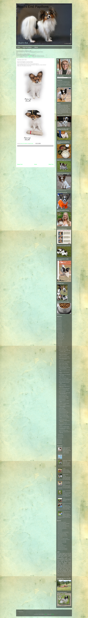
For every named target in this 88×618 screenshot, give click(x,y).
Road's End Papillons (33, 6)
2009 (59, 443)
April (60, 345)
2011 (59, 440)
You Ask (66, 576)
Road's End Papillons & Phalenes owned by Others (64, 406)
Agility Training (67, 554)
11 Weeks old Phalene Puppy (63, 412)
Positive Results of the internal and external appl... (64, 375)
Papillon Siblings (61, 408)
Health (58, 561)
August (60, 339)
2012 (59, 439)
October (60, 336)
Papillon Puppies (62, 563)
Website (36, 47)
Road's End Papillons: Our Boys (65, 567)
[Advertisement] (35, 155)
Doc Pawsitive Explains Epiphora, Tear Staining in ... (64, 428)
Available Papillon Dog (66, 447)
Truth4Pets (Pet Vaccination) (62, 549)
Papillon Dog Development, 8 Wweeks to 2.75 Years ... (63, 355)
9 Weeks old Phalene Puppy (63, 415)
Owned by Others (62, 562)
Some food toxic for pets (62, 522)
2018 (59, 325)
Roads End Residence (63, 572)
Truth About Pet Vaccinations (62, 548)
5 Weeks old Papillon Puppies (64, 378)
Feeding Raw (60, 543)
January (60, 437)
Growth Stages (64, 560)
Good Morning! (61, 360)
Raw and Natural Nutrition (62, 545)
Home (18, 47)
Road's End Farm (68, 566)
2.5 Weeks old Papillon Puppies (64, 426)
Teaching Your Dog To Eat (62, 527)
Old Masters (66, 561)
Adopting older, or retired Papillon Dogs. (67, 461)
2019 (59, 323)
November (61, 335)
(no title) (64, 468)
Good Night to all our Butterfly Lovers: (65, 379)
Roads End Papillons (65, 569)
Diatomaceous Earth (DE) (62, 542)
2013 (59, 332)
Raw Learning (60, 537)
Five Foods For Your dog (62, 540)
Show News (59, 575)
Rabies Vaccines (60, 544)
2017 (59, 326)
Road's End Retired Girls (63, 422)
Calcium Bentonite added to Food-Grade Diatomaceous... (64, 358)
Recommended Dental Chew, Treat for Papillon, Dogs (64, 351)
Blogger (52, 614)
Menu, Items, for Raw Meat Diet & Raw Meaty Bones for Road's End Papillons (66, 483)
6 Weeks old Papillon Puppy (63, 349)
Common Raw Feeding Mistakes (63, 532)
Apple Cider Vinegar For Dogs (63, 538)
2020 (59, 322)
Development (60, 558)
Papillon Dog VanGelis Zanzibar (64, 356)
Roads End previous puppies (65, 574)
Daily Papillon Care (62, 557)
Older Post (51, 164)
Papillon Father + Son (62, 376)
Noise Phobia (60, 529)
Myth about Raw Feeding (62, 533)
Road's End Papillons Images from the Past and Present (64, 368)
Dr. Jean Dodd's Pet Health (62, 534)
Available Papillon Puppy (63, 347)
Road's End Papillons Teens (63, 430)
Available (59, 555)
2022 (59, 319)
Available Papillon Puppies (63, 346)
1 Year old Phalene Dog (63, 419)
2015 (59, 329)
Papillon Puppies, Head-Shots (64, 366)
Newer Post (20, 164)
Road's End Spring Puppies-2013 (64, 388)
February (60, 435)
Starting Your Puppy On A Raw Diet (63, 523)
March (60, 434)
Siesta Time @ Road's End (63, 411)
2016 (59, 328)
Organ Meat (60, 530)
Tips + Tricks (61, 576)
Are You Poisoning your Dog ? (63, 535)
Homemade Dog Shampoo (62, 528)
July (60, 340)
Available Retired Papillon (66, 556)
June (60, 342)
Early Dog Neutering (61, 547)
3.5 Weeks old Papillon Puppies (64, 403)
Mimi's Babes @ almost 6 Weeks (64, 361)
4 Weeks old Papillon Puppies (64, 396)
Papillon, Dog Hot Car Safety (63, 364)
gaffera (46, 614)
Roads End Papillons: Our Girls (65, 571)
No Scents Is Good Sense (62, 524)
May (60, 343)
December (61, 333)
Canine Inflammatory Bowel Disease (64, 539)
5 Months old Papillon (62, 384)
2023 (59, 318)
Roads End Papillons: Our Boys (64, 570)
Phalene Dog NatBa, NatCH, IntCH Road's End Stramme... (64, 393)
